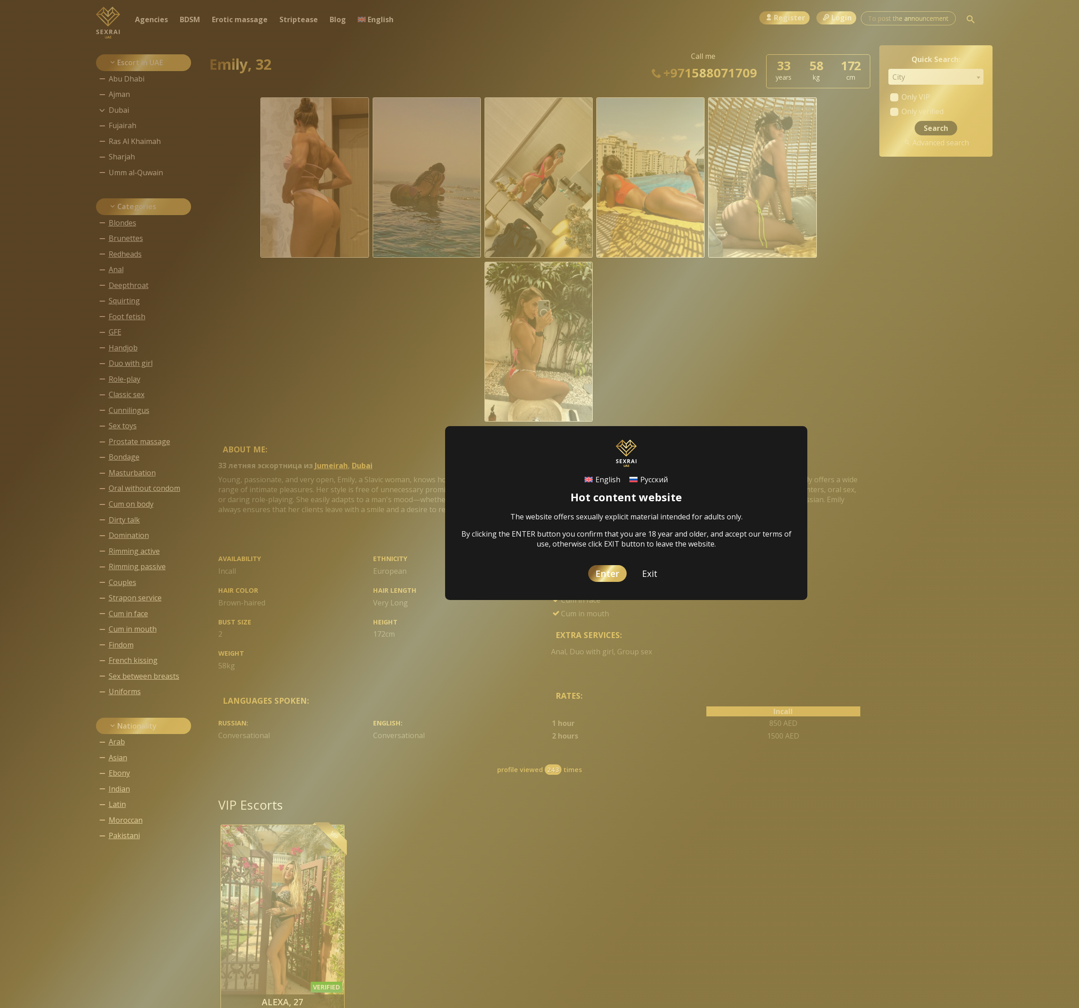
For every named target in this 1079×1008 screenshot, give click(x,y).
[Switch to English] (602, 479)
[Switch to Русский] (648, 479)
